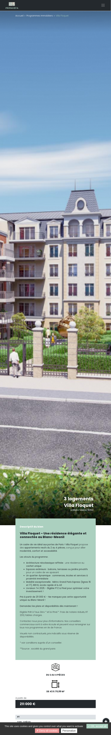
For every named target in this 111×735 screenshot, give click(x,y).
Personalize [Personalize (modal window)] (69, 730)
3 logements (78, 499)
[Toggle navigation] (103, 5)
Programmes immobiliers (39, 15)
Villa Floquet (78, 505)
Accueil (19, 15)
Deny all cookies (47, 730)
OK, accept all (97, 726)
